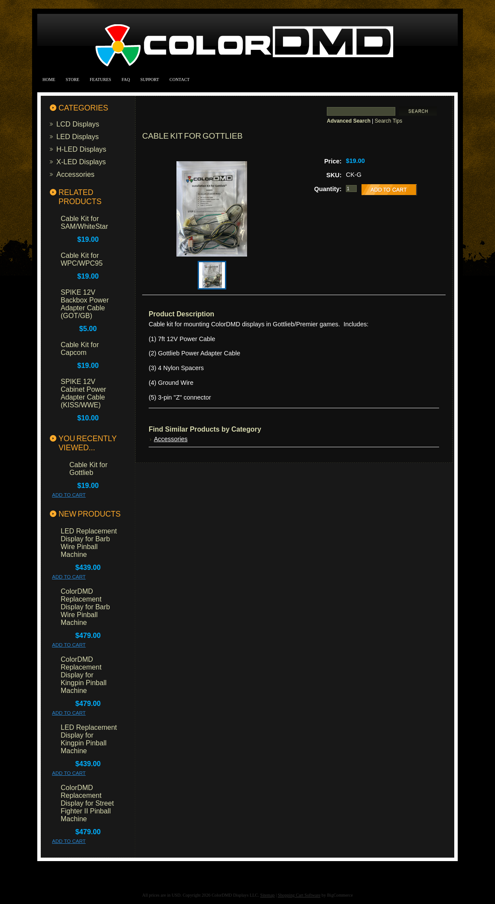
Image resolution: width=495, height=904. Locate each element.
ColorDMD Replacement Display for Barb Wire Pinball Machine (85, 607)
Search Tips (388, 121)
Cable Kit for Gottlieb (88, 468)
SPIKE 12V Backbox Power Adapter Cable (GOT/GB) (85, 304)
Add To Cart (69, 495)
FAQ (125, 79)
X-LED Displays (81, 162)
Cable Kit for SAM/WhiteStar (84, 222)
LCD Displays (77, 124)
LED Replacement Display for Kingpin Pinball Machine (89, 739)
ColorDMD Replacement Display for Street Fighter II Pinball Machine (87, 803)
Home (48, 79)
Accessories (75, 174)
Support (149, 79)
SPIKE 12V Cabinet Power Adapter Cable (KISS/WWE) (83, 393)
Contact (179, 79)
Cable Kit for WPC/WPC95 (82, 259)
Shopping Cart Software (299, 895)
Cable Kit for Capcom (80, 348)
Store (72, 79)
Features (100, 79)
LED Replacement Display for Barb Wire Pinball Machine (89, 542)
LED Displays (77, 136)
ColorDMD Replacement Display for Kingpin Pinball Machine (84, 675)
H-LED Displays (81, 149)
